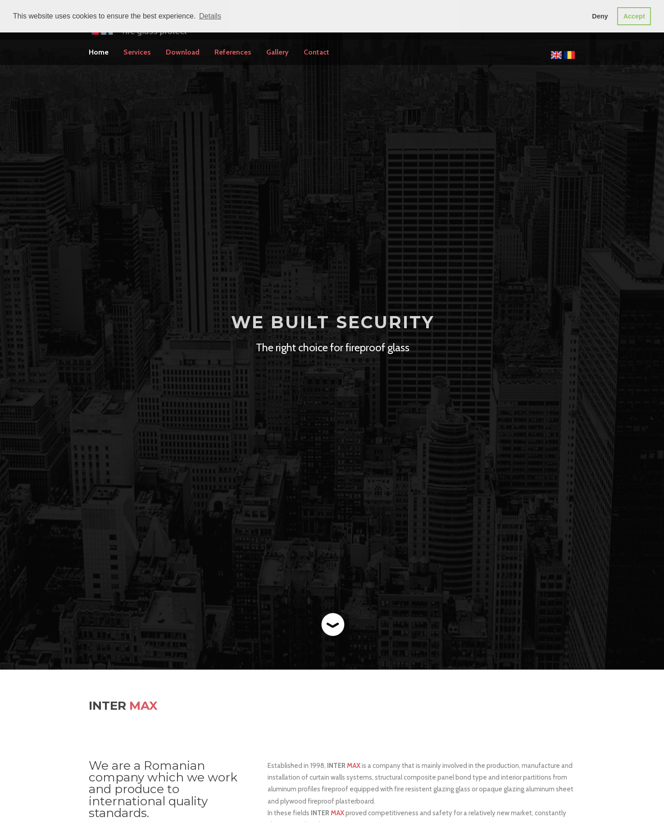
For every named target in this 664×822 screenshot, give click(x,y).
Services (137, 52)
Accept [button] (634, 16)
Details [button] (210, 16)
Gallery (277, 52)
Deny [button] (600, 16)
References (232, 52)
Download (183, 52)
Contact (316, 52)
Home (99, 52)
